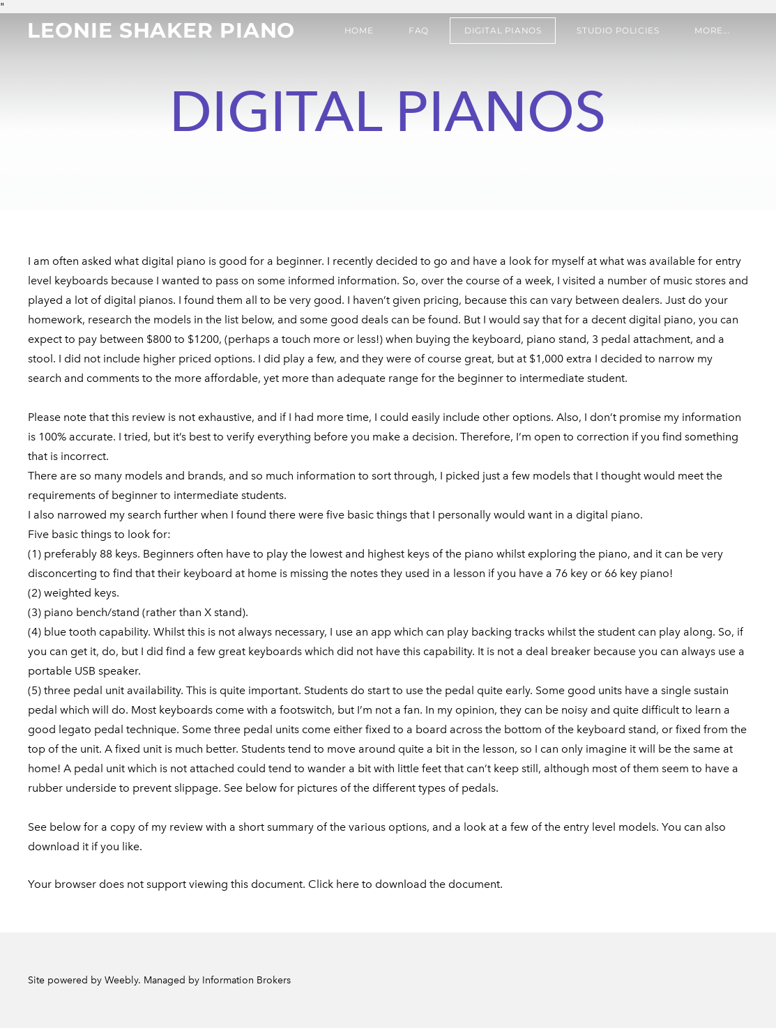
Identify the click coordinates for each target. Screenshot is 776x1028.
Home (358, 30)
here (347, 884)
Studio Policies (618, 30)
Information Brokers (246, 980)
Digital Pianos (502, 30)
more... (712, 30)
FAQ (419, 30)
